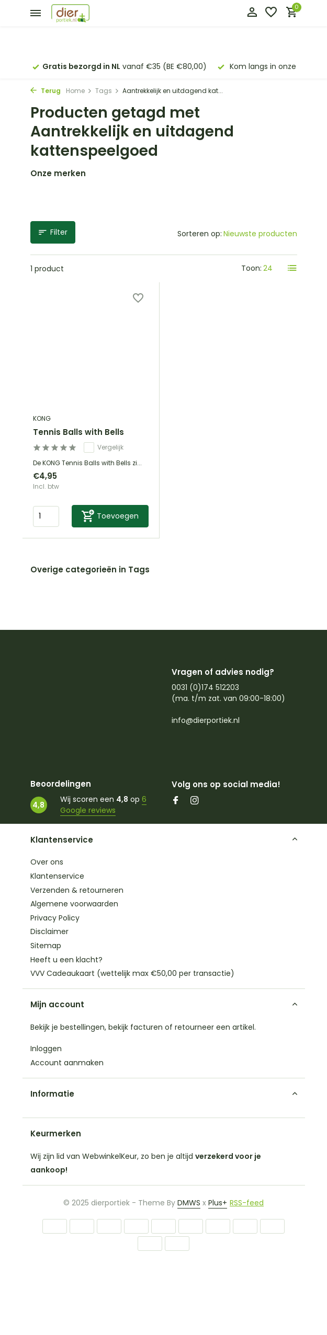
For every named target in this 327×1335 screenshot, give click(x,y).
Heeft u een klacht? (66, 959)
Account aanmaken (67, 1062)
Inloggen (46, 1048)
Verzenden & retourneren (76, 890)
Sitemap (45, 945)
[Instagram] (194, 801)
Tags (107, 90)
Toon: (251, 268)
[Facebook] (176, 801)
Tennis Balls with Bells (78, 432)
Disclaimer (49, 931)
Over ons (46, 862)
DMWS (188, 1203)
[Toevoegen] (110, 516)
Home (79, 90)
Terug (45, 90)
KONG (42, 418)
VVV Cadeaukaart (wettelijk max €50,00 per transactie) (132, 973)
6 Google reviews (103, 804)
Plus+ (217, 1203)
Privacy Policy (55, 918)
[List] (292, 268)
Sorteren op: (199, 233)
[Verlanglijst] (271, 13)
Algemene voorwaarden (74, 904)
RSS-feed (247, 1203)
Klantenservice (57, 876)
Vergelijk (103, 447)
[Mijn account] (252, 13)
